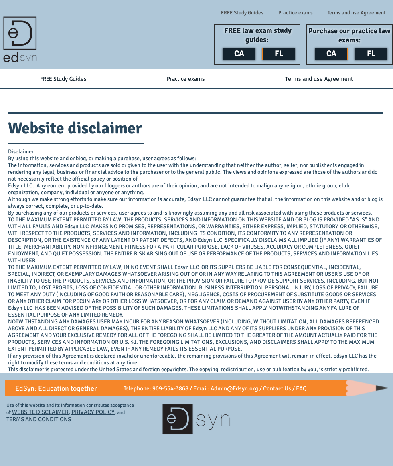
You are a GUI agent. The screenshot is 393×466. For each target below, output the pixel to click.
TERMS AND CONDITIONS (38, 419)
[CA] (239, 54)
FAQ (301, 388)
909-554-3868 (171, 388)
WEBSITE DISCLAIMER (40, 412)
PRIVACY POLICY (93, 412)
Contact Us (277, 388)
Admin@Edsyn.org (234, 388)
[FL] (278, 54)
